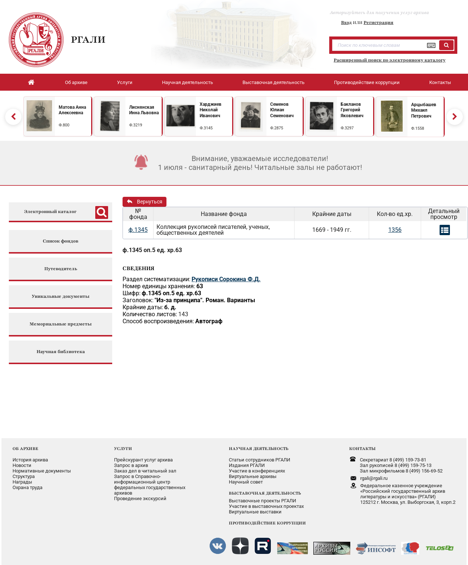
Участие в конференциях (257, 471)
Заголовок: (138, 300)
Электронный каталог (50, 212)
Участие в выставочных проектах (266, 506)
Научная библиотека (61, 352)
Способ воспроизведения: (158, 321)
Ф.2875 (276, 128)
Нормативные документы (42, 471)
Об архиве (76, 82)
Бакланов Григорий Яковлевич (352, 110)
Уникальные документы (60, 296)
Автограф (209, 321)
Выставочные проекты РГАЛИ (262, 500)
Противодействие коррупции (367, 82)
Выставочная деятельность (273, 82)
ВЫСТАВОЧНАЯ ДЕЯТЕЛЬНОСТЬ (265, 493)
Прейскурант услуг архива (143, 460)
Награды (22, 482)
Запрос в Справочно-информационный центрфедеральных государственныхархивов (149, 485)
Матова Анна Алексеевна (72, 110)
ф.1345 (138, 229)
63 (199, 286)
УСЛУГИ (123, 448)
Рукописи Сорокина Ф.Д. (226, 279)
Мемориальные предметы (61, 324)
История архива (30, 460)
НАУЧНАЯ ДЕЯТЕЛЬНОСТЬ (258, 448)
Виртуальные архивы (252, 476)
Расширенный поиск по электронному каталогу (389, 60)
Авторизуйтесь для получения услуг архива (379, 12)
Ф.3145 (206, 128)
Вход (346, 22)
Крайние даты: (143, 307)
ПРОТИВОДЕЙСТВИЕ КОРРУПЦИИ (267, 523)
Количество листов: (150, 314)
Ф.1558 (417, 128)
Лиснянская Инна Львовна (144, 110)
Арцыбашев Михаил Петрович (423, 110)
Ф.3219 (135, 125)
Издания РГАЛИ (247, 465)
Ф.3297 (347, 128)
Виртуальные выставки (255, 512)
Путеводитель (60, 269)
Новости (22, 465)
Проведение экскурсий (140, 498)
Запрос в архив (131, 465)
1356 (395, 229)
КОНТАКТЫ (362, 448)
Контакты (440, 82)
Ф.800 (64, 125)
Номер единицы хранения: (159, 286)
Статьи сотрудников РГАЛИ (259, 460)
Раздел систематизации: (156, 279)
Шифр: (132, 293)
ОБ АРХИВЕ (25, 448)
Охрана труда (27, 487)
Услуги (125, 82)
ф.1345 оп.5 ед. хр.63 (152, 250)
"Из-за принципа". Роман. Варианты (205, 300)
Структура (24, 476)
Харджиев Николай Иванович (210, 110)
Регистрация (378, 22)
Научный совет (246, 482)
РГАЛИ (88, 39)
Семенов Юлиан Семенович (282, 110)
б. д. (170, 307)
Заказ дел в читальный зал (145, 471)
